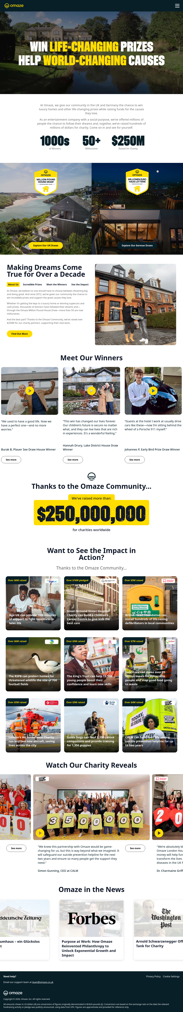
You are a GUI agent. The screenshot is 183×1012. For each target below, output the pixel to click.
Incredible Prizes (32, 284)
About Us (13, 284)
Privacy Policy (153, 976)
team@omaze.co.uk (42, 982)
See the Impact (80, 284)
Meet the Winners (57, 284)
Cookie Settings (171, 976)
